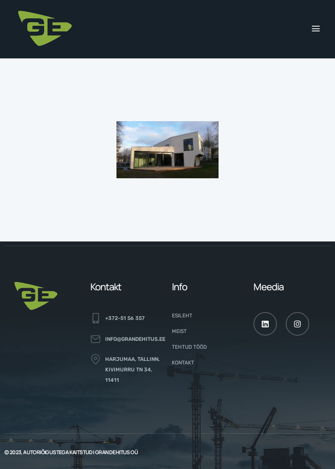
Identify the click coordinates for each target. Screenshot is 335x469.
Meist (179, 331)
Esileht (182, 316)
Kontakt (183, 363)
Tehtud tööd (189, 347)
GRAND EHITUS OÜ (116, 452)
